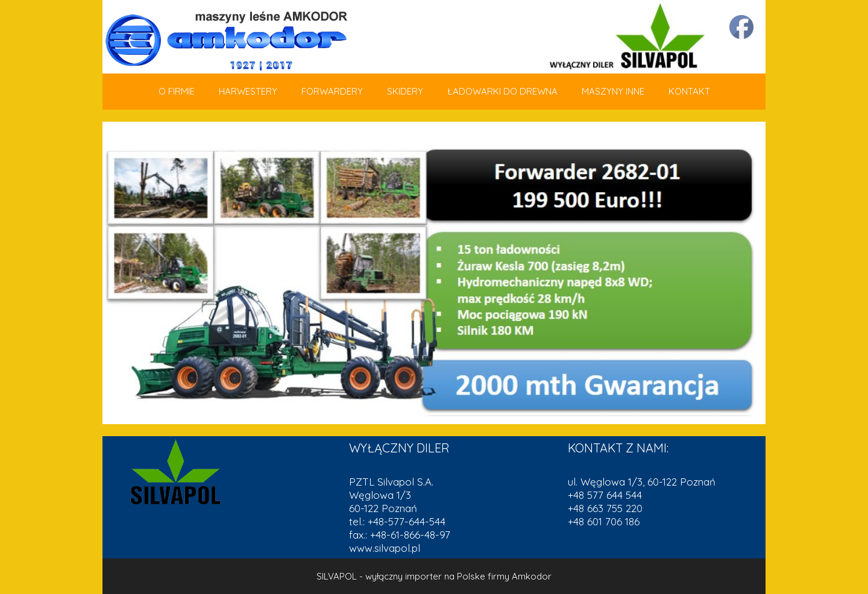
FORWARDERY (332, 91)
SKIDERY (405, 91)
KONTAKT (689, 91)
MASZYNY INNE (613, 91)
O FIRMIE (177, 91)
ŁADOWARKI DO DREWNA (502, 91)
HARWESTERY (248, 91)
